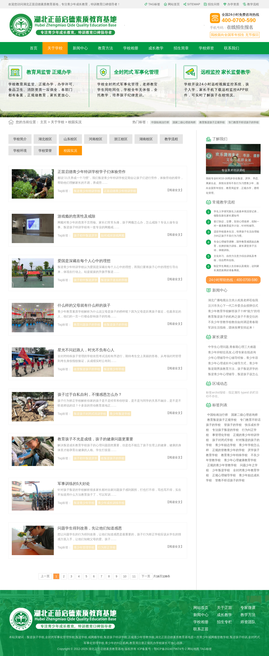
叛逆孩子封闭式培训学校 (90, 413)
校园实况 (70, 150)
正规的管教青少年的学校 (228, 450)
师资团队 (248, 622)
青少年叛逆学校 (120, 413)
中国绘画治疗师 (160, 122)
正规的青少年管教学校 (221, 465)
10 (125, 576)
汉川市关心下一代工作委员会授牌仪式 (233, 305)
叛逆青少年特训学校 (87, 191)
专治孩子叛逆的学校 (225, 430)
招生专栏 (224, 622)
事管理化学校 (221, 435)
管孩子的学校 (233, 424)
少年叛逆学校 (221, 470)
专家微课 (248, 608)
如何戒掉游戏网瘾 (112, 235)
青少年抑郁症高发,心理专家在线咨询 (232, 352)
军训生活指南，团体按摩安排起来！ (231, 327)
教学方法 (248, 615)
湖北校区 (45, 139)
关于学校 (55, 48)
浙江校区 (121, 139)
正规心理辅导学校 (224, 475)
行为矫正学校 (107, 547)
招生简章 (181, 48)
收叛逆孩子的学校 (115, 324)
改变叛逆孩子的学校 (87, 369)
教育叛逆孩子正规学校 (212, 122)
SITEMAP (193, 4)
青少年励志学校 (225, 445)
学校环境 (20, 150)
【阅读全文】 (175, 190)
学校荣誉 (45, 150)
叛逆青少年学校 (114, 369)
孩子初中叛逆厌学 (85, 235)
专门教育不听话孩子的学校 (243, 122)
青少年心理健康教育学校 (240, 460)
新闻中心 (80, 48)
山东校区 (70, 139)
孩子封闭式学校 (222, 440)
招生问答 (214, 4)
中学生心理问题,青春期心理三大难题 (232, 346)
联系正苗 (200, 629)
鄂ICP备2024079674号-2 (170, 649)
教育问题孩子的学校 (87, 324)
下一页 (145, 576)
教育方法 (105, 48)
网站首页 (174, 4)
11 (134, 576)
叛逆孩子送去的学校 (114, 280)
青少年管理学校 (84, 547)
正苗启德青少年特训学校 (120, 191)
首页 (33, 48)
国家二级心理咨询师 (184, 122)
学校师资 (206, 48)
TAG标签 (154, 4)
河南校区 (95, 139)
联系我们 (231, 48)
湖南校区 (146, 139)
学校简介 (20, 139)
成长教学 (156, 48)
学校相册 (130, 48)
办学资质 (233, 4)
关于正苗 (224, 608)
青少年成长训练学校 (111, 502)
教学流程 (253, 4)
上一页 (45, 576)
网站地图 (193, 649)
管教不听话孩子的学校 (229, 480)
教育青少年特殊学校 (234, 455)
